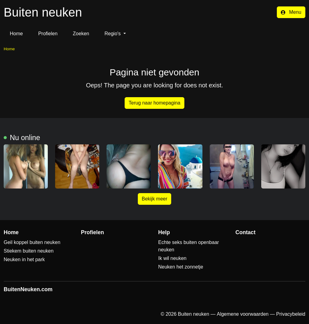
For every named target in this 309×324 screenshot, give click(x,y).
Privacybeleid (290, 314)
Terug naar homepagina (154, 102)
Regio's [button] (113, 33)
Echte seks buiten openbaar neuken (188, 246)
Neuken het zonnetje (180, 266)
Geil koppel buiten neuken (32, 242)
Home (16, 33)
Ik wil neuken (172, 258)
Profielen (48, 33)
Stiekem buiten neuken (29, 250)
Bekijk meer (155, 198)
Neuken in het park (24, 259)
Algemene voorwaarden (243, 314)
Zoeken (81, 33)
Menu (291, 12)
